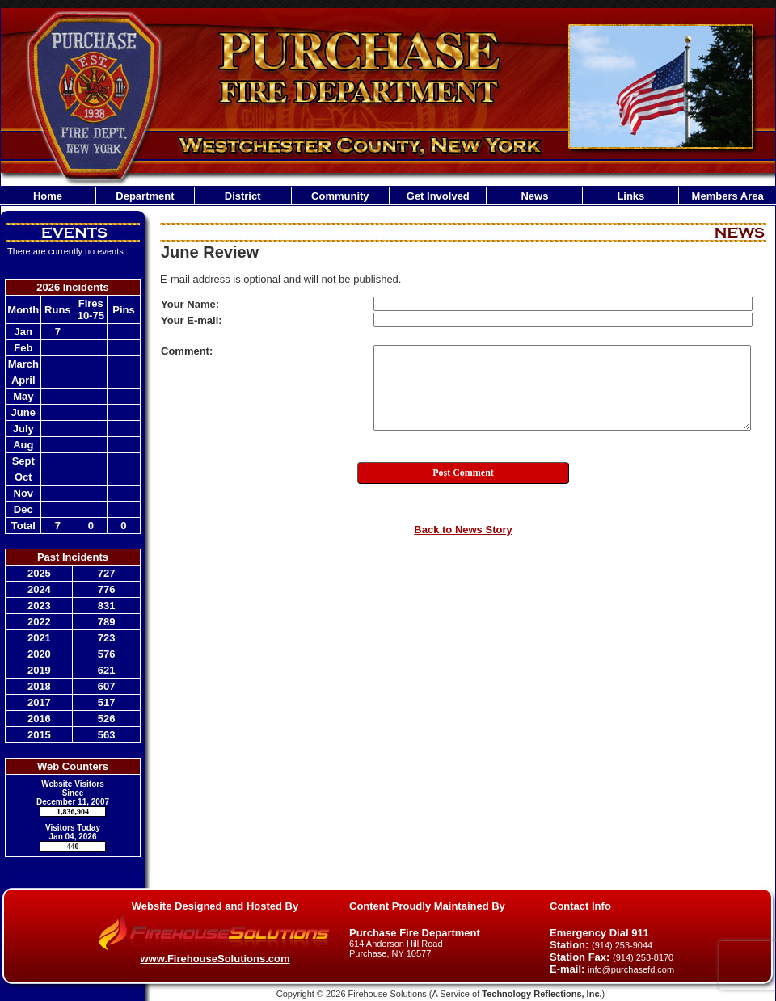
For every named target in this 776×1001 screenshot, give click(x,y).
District (243, 196)
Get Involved (438, 196)
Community (340, 196)
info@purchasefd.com (631, 969)
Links (630, 196)
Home (47, 196)
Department (145, 196)
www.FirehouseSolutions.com (214, 959)
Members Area (728, 196)
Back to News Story (463, 530)
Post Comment (463, 472)
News (534, 196)
